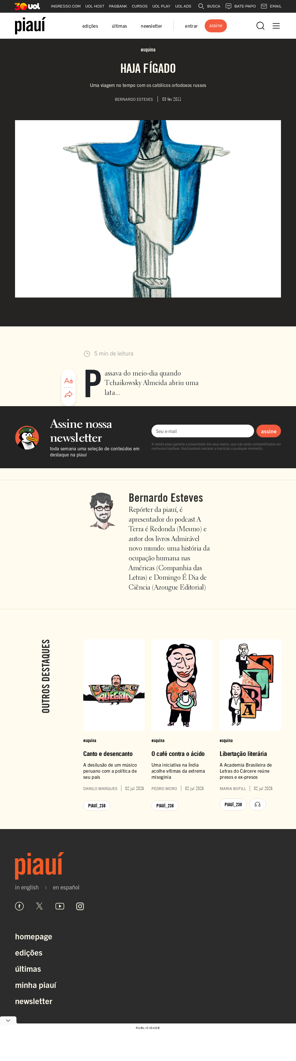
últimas (119, 26)
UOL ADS (183, 6)
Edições (28, 952)
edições (90, 26)
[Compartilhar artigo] (68, 395)
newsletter (151, 26)
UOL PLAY (161, 6)
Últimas (28, 968)
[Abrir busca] (260, 25)
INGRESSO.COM (66, 6)
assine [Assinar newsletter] (269, 431)
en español (66, 887)
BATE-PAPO (240, 6)
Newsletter (33, 1000)
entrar (191, 26)
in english (27, 887)
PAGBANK (118, 6)
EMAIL (271, 6)
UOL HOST (94, 6)
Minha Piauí (35, 984)
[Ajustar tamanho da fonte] (68, 381)
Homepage (33, 936)
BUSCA (209, 6)
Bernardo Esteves (166, 497)
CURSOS (140, 6)
